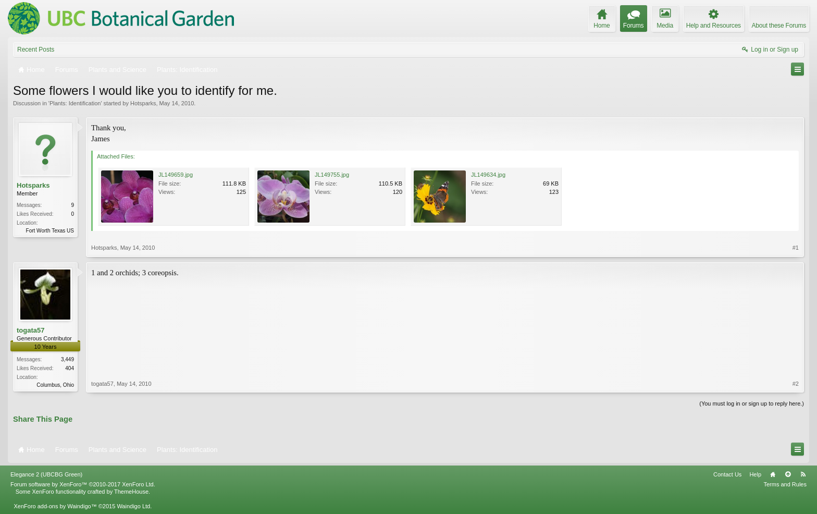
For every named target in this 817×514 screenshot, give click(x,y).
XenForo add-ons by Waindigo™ (55, 506)
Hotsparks (143, 103)
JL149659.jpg (175, 175)
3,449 (67, 359)
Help (755, 474)
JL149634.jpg (488, 175)
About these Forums (779, 25)
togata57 (30, 330)
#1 (796, 247)
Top (787, 474)
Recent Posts (35, 49)
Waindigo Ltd (133, 506)
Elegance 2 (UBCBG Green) (46, 474)
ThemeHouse (131, 491)
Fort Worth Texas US (50, 231)
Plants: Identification (75, 103)
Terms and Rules (785, 484)
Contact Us (727, 474)
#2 (796, 384)
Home (772, 474)
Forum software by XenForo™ (82, 484)
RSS (803, 474)
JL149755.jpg (332, 175)
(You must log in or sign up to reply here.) (751, 403)
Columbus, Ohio (55, 385)
